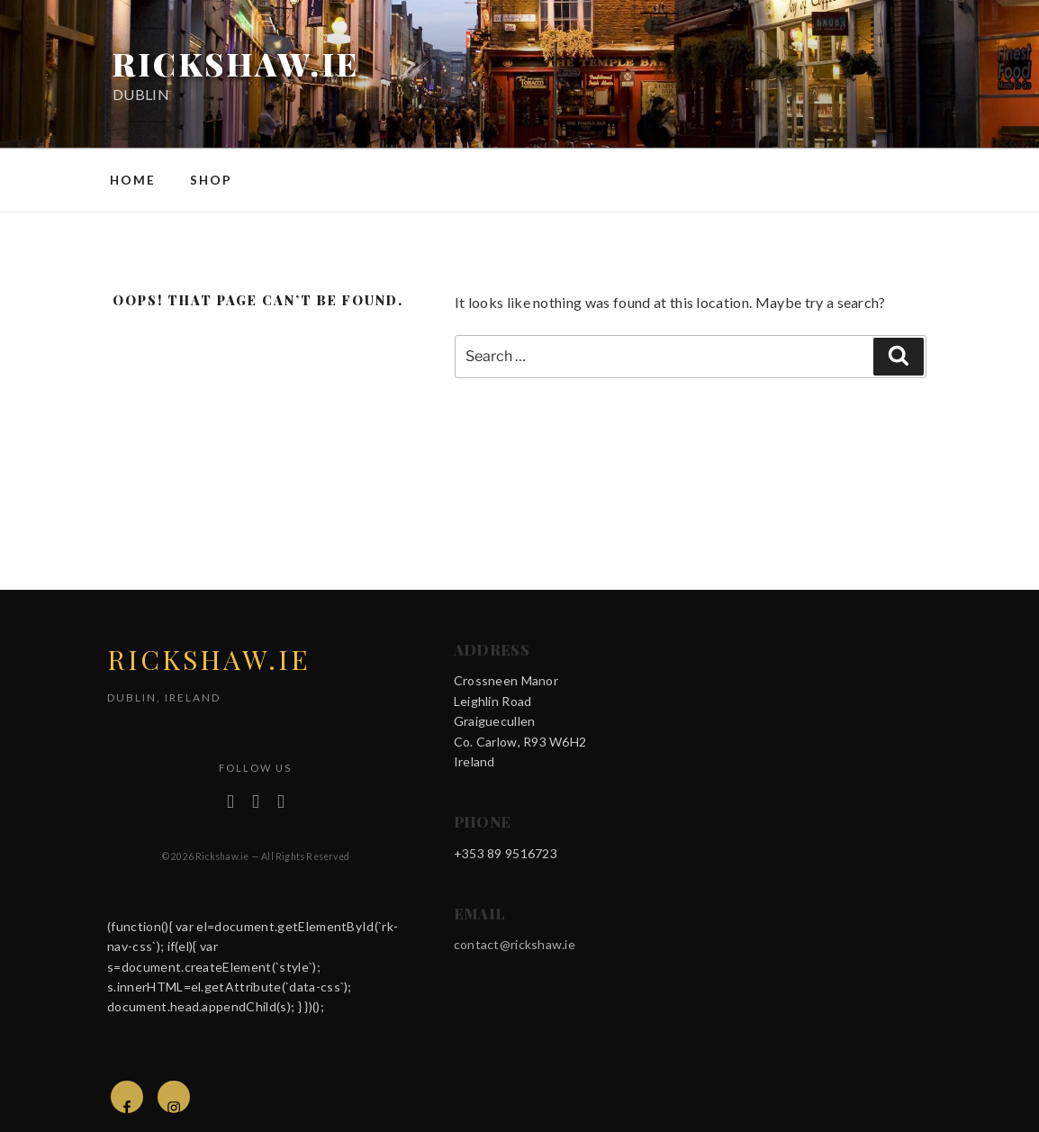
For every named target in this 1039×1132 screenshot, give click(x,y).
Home (133, 180)
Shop (211, 180)
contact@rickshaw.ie (514, 944)
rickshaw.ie (236, 63)
